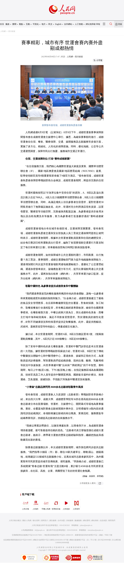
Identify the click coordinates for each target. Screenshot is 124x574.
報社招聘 (36, 520)
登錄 (120, 24)
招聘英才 (44, 520)
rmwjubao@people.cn (95, 530)
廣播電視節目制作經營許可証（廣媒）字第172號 (93, 535)
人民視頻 (66, 504)
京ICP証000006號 (104, 540)
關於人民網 (26, 520)
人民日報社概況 (15, 520)
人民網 (3, 31)
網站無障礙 (91, 24)
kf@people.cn (40, 530)
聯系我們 (111, 520)
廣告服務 (52, 520)
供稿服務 (69, 520)
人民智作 (76, 504)
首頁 (2, 24)
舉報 (98, 24)
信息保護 (103, 520)
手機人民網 (46, 504)
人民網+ (35, 504)
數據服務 (78, 520)
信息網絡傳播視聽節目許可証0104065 (17, 540)
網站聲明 (86, 520)
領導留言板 (56, 504)
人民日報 (25, 504)
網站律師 (94, 520)
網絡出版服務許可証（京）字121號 (83, 540)
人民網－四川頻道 (75, 57)
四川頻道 (11, 31)
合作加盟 (61, 520)
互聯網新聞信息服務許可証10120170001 (27, 535)
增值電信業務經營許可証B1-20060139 (58, 535)
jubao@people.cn (86, 525)
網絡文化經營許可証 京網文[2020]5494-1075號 (50, 540)
